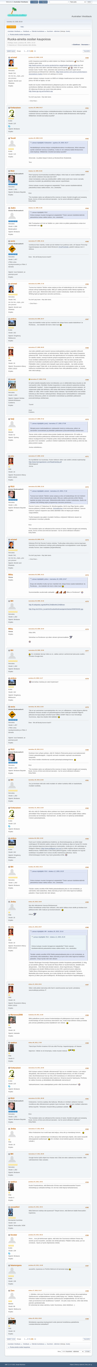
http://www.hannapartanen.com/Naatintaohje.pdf (45, 462)
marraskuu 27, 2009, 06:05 (36, 347)
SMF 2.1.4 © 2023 (10, 1364)
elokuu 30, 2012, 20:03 (35, 1318)
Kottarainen (15, 108)
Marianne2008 (16, 1015)
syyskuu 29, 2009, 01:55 (36, 138)
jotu (12, 347)
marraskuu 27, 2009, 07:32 (36, 419)
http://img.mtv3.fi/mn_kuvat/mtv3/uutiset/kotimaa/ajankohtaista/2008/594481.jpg (56, 609)
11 (35, 51)
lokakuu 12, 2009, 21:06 (35, 208)
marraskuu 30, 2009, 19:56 (36, 650)
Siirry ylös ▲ (88, 1364)
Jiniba (13, 902)
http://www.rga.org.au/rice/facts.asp (41, 91)
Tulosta (87, 51)
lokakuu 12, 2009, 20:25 (35, 171)
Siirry (59, 1351)
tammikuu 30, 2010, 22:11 (36, 749)
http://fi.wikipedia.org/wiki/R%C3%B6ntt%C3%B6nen (47, 605)
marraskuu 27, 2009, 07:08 (38, 379)
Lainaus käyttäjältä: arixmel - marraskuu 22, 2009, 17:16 (49, 491)
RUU (12, 171)
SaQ (12, 419)
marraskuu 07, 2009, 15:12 (36, 241)
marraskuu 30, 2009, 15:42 (36, 601)
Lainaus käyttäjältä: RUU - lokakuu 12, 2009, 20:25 (48, 871)
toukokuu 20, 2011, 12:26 (36, 1014)
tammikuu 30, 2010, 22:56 (36, 780)
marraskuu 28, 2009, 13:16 (36, 486)
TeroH (13, 138)
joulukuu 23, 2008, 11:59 (36, 57)
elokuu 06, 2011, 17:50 (35, 1042)
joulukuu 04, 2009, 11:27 (36, 678)
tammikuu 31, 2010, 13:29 (36, 807)
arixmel (13, 57)
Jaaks (12, 208)
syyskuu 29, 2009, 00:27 (36, 107)
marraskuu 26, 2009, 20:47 (36, 318)
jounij (12, 379)
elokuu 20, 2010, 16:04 (35, 901)
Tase (12, 1318)
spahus (13, 1043)
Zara (12, 1291)
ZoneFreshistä (63, 247)
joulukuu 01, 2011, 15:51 (36, 1181)
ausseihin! (15, 1207)
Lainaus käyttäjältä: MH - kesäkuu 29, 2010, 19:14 (47, 931)
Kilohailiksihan (58, 508)
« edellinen (76, 44)
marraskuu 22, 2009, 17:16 (36, 283)
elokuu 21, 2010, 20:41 (35, 984)
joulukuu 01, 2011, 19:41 (36, 1207)
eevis (12, 241)
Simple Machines (20, 1364)
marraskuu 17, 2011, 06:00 (36, 1154)
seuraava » (85, 44)
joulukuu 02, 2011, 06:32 (36, 1234)
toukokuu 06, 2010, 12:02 (36, 838)
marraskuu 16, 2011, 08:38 (36, 1098)
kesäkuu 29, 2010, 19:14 (36, 866)
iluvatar (13, 1235)
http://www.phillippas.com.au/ (51, 848)
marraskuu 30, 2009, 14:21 (36, 574)
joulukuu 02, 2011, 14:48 (36, 1265)
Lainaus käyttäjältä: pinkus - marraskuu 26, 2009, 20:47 (49, 579)
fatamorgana (15, 1265)
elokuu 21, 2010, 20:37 (35, 927)
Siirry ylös (11, 1339)
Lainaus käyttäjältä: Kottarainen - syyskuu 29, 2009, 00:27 (50, 143)
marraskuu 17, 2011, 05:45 (36, 1128)
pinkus (13, 319)
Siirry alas (11, 51)
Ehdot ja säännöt (79, 1364)
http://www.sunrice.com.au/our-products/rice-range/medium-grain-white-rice (54, 65)
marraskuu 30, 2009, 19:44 (36, 628)
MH (11, 601)
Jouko (68, 31)
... (26, 51)
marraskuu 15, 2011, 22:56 (36, 1067)
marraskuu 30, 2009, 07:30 (36, 539)
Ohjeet (72, 1364)
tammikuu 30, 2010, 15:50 (36, 706)
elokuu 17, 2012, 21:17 (35, 1290)
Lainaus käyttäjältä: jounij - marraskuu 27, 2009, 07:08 (49, 423)
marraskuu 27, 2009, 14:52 (36, 456)
